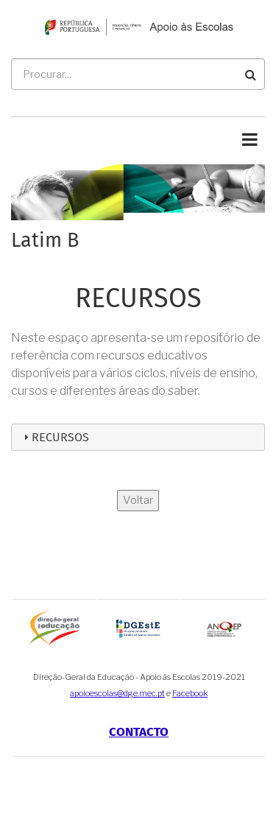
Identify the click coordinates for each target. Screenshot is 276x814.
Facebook (190, 693)
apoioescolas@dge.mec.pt (117, 693)
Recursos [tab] (54, 437)
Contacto (139, 732)
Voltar (138, 500)
